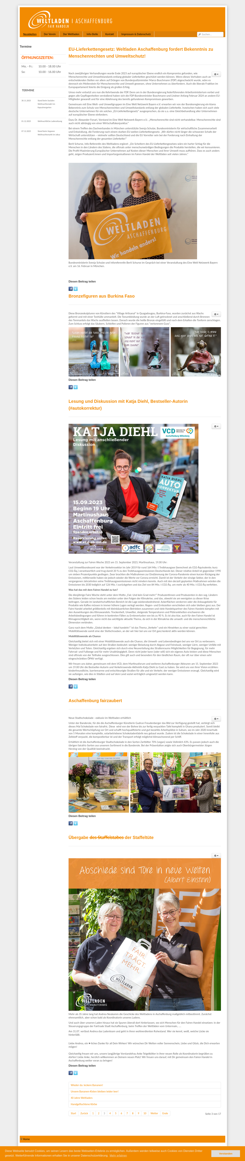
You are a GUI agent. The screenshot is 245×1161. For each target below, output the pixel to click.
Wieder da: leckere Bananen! (87, 1085)
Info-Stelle (92, 34)
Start (73, 1113)
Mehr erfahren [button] (118, 1155)
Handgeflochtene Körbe (84, 1104)
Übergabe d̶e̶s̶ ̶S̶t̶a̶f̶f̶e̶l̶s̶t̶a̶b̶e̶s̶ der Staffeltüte (111, 837)
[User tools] (216, 74)
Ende (165, 1113)
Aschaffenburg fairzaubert (95, 700)
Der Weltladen (71, 34)
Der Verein (50, 34)
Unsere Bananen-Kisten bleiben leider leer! (95, 1091)
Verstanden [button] (225, 1153)
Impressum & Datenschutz (136, 34)
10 (144, 1113)
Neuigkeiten (30, 34)
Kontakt (109, 34)
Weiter (154, 1113)
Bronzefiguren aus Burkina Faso (102, 296)
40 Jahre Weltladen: (82, 1097)
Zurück (84, 1113)
